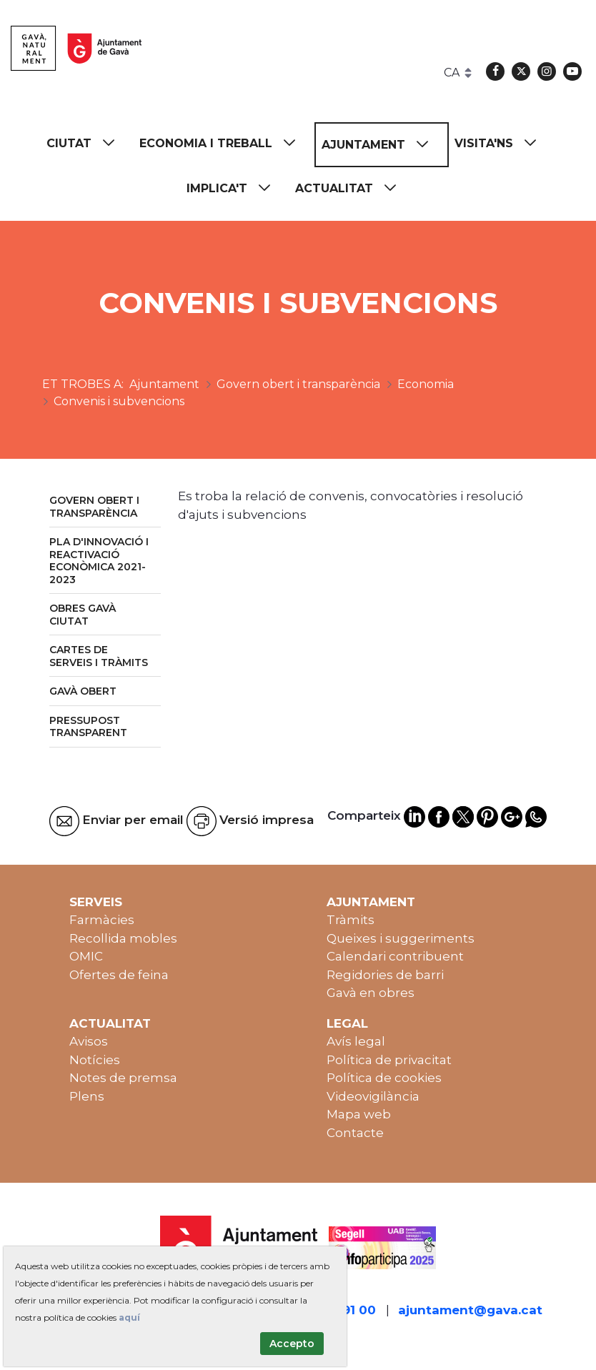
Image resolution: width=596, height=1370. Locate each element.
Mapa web (359, 1114)
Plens (86, 1096)
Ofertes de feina (119, 975)
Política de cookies (384, 1078)
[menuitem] (87, 143)
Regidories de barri (385, 975)
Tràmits (350, 920)
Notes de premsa (123, 1078)
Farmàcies (101, 920)
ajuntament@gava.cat (470, 1310)
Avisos (88, 1041)
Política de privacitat (389, 1060)
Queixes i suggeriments (401, 938)
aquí (129, 1317)
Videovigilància (373, 1096)
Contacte (355, 1133)
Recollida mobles (123, 938)
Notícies (94, 1060)
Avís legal (356, 1041)
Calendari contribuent (395, 956)
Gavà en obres (370, 993)
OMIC (86, 956)
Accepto (291, 1343)
